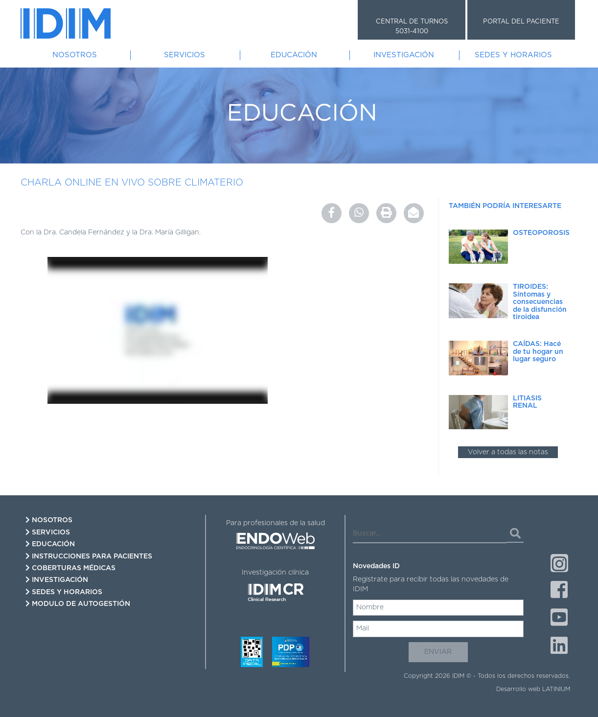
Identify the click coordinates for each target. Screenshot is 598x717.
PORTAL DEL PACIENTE (521, 22)
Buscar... (366, 518)
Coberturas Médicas (70, 568)
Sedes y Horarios (513, 55)
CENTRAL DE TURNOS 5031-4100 (412, 27)
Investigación (403, 55)
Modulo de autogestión (77, 603)
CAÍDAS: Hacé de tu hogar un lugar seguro (538, 352)
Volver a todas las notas (508, 452)
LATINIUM (556, 689)
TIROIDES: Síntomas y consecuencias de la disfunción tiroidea (540, 302)
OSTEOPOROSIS (541, 233)
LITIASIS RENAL (527, 402)
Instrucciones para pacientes (88, 556)
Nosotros (74, 55)
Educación (294, 55)
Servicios (184, 55)
